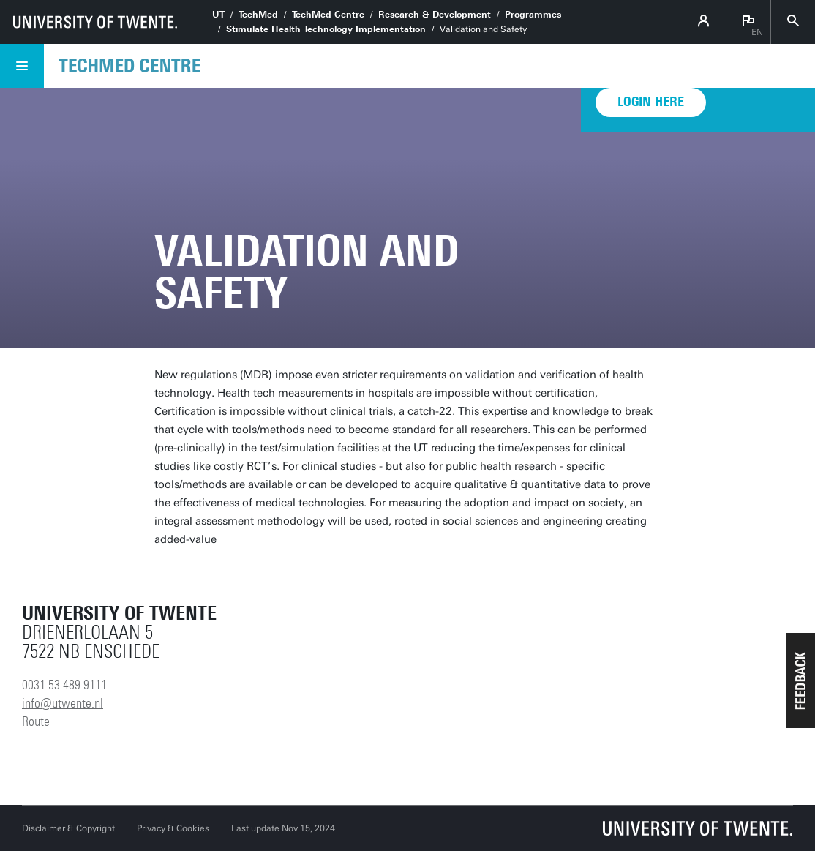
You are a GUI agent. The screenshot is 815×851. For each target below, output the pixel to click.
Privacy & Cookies (173, 828)
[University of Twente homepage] (95, 22)
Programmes (533, 15)
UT (218, 15)
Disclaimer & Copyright (68, 828)
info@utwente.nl (62, 703)
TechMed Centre (328, 15)
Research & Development (434, 15)
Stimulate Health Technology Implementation (326, 29)
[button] (800, 680)
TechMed (258, 15)
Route (36, 721)
